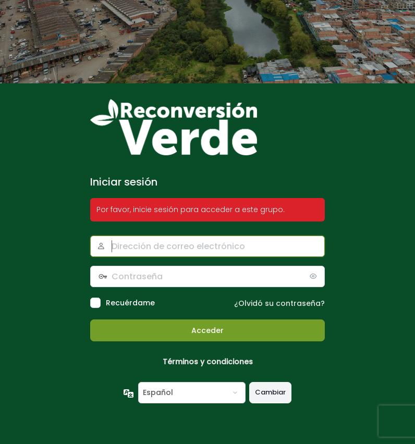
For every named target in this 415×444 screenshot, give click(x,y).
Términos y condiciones (208, 361)
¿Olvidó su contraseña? (279, 303)
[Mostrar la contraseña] (314, 276)
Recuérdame (130, 303)
